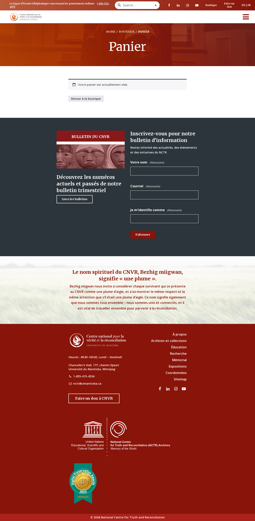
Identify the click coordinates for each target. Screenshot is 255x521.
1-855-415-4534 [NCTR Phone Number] (83, 376)
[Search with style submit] (156, 5)
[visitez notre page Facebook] (169, 5)
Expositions (178, 366)
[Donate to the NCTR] (93, 398)
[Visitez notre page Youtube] (197, 5)
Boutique (211, 5)
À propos (180, 334)
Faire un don (229, 5)
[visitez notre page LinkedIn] (178, 5)
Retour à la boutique (86, 99)
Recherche (178, 353)
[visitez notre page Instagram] (187, 5)
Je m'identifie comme (155, 210)
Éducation (179, 347)
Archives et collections (169, 341)
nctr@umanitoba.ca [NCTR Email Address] (87, 383)
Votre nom (147, 162)
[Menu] (246, 17)
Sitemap (180, 379)
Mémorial (179, 360)
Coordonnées (176, 373)
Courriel (145, 186)
